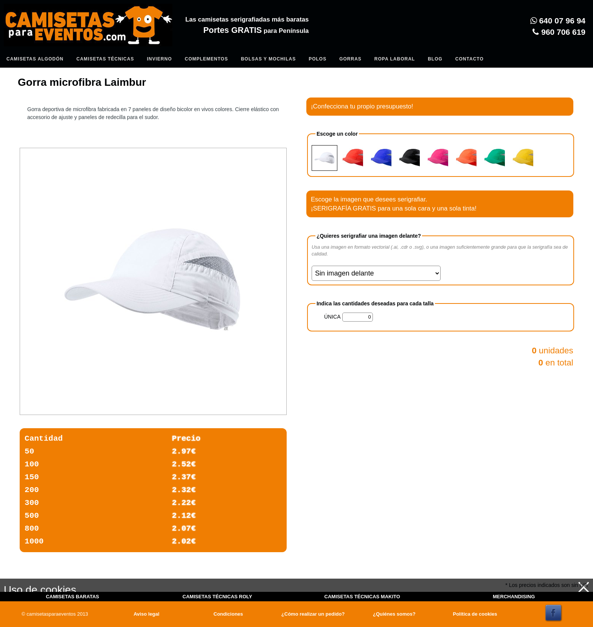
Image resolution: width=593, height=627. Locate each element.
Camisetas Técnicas (105, 59)
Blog (435, 59)
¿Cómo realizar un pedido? (313, 614)
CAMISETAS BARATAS (72, 596)
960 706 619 (558, 32)
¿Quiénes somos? (394, 614)
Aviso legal (146, 614)
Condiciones (228, 614)
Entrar (156, 44)
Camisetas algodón (35, 59)
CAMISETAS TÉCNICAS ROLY (217, 596)
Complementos (206, 59)
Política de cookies (475, 614)
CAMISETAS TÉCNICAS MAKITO (362, 596)
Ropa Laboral (394, 59)
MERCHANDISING (514, 596)
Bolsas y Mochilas (268, 59)
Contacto (469, 59)
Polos (317, 59)
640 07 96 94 (557, 20)
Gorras (350, 59)
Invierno (159, 59)
